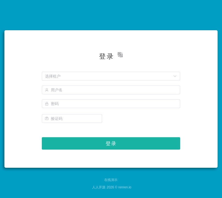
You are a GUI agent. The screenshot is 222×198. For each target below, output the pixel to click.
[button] (120, 54)
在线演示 (110, 180)
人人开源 (98, 187)
